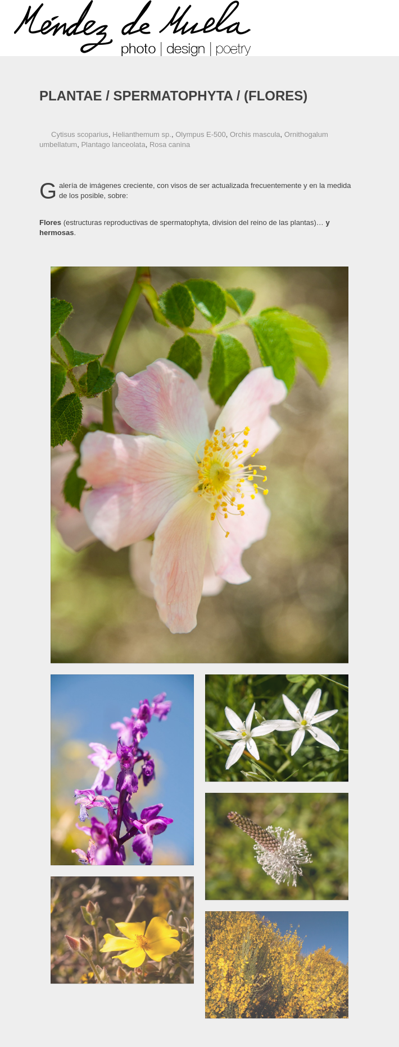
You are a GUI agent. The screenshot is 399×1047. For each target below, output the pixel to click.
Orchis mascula (255, 134)
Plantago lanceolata (113, 144)
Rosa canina (169, 144)
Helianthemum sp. (141, 134)
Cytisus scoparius (79, 134)
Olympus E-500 (200, 134)
